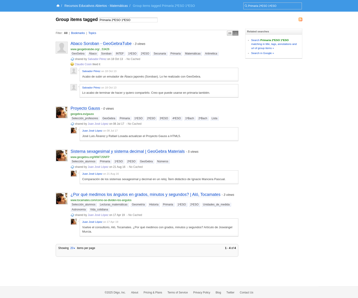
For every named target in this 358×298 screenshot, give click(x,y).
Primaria (175, 53)
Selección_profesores (85, 118)
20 (72, 248)
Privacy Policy (201, 292)
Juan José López (98, 123)
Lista (214, 118)
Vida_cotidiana (99, 209)
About (134, 292)
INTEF (120, 53)
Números (162, 161)
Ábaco (93, 53)
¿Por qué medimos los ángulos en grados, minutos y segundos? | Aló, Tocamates (145, 194)
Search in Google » (262, 53)
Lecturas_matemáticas (113, 204)
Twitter (230, 292)
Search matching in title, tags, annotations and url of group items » (274, 44)
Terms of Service (177, 292)
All (65, 33)
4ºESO (176, 118)
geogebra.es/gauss (82, 114)
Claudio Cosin (83, 64)
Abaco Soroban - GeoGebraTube (101, 43)
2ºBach (202, 118)
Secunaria (160, 53)
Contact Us (246, 292)
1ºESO (132, 53)
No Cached (133, 59)
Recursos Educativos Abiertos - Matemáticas (96, 6)
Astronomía (79, 209)
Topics (92, 33)
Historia (154, 204)
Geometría (138, 204)
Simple (230, 33)
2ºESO (145, 53)
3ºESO (164, 118)
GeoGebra (78, 53)
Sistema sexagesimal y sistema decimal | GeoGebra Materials (128, 151)
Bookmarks (78, 33)
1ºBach (189, 118)
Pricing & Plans (153, 292)
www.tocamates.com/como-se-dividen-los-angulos (101, 200)
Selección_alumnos (83, 161)
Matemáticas (192, 53)
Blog (218, 292)
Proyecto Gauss (85, 108)
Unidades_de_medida (216, 204)
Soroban (106, 53)
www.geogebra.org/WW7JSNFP (90, 157)
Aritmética (211, 53)
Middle (235, 33)
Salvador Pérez (97, 59)
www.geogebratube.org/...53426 (90, 49)
